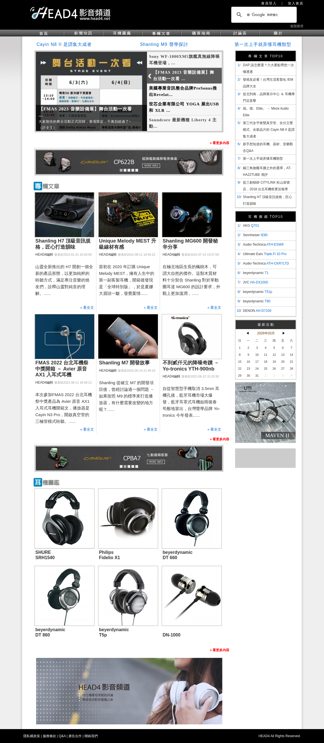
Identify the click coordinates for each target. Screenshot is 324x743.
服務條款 (49, 736)
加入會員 (295, 3)
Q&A (62, 736)
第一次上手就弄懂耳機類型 (263, 44)
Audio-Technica (263, 244)
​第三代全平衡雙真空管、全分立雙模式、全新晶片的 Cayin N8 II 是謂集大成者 (269, 129)
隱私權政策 (31, 736)
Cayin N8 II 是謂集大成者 (64, 44)
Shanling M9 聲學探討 (164, 44)
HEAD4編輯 (44, 254)
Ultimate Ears (264, 254)
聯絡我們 (91, 736)
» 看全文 (87, 307)
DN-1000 (171, 635)
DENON (257, 311)
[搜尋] (263, 14)
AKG (251, 226)
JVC (255, 282)
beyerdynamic (255, 273)
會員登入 (269, 3)
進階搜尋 (296, 26)
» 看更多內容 (219, 143)
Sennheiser (255, 235)
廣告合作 (75, 736)
